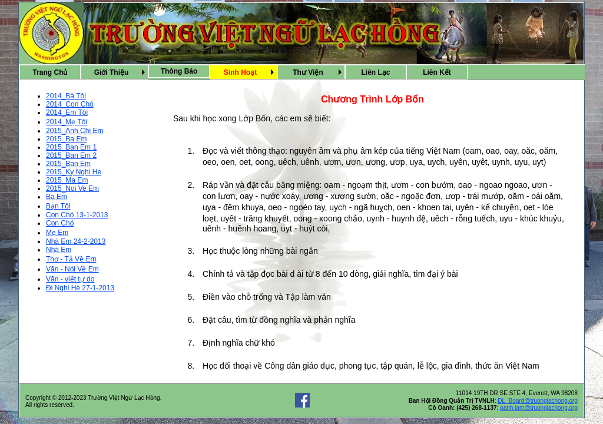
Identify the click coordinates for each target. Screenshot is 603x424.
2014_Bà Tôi (66, 96)
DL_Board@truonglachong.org (538, 401)
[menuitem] (50, 72)
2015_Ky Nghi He (73, 172)
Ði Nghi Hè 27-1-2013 (80, 288)
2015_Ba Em (66, 139)
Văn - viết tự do (70, 279)
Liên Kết (437, 72)
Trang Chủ (49, 72)
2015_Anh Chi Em (74, 131)
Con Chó (60, 223)
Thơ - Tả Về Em (71, 259)
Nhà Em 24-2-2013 (75, 241)
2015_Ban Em (68, 164)
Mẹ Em (57, 232)
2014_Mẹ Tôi (66, 122)
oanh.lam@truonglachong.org (539, 408)
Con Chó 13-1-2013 (77, 215)
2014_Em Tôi (67, 112)
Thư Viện (308, 72)
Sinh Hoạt (240, 72)
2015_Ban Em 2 (71, 155)
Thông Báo (179, 71)
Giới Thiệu (111, 72)
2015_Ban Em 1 (71, 147)
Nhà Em (58, 250)
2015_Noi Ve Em (72, 188)
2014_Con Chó (70, 104)
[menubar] (243, 72)
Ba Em (56, 197)
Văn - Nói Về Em (72, 269)
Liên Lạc (375, 72)
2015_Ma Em (67, 180)
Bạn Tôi (58, 206)
